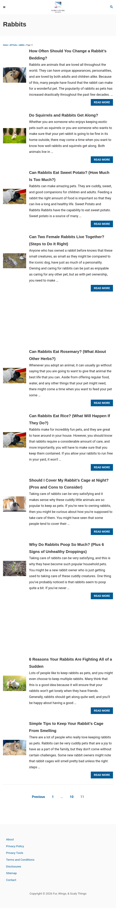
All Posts (13, 45)
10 (72, 797)
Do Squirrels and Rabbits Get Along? (63, 115)
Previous (38, 797)
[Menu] (4, 7)
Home (5, 45)
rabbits (21, 45)
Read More (103, 103)
